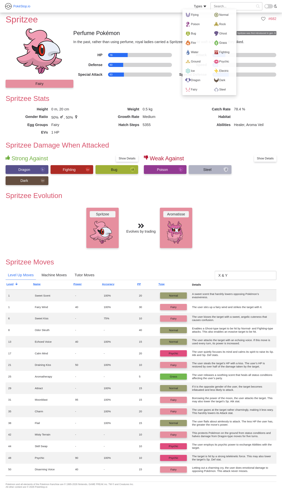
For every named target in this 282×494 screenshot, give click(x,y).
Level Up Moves (21, 275)
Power (80, 285)
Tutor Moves (84, 275)
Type (164, 285)
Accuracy (111, 285)
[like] (263, 19)
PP (142, 285)
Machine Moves (54, 275)
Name (40, 285)
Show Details (127, 158)
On (266, 6)
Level (13, 285)
